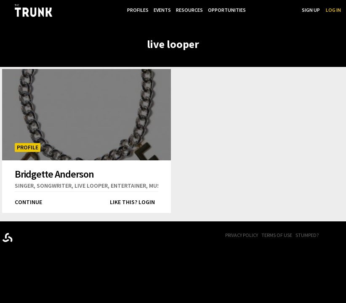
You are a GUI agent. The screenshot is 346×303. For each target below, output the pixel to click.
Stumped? (307, 235)
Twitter (342, 235)
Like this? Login (132, 202)
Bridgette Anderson (54, 173)
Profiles (134, 10)
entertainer (128, 185)
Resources (187, 10)
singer (24, 185)
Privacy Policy (241, 235)
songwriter (54, 185)
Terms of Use (276, 235)
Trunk (44, 235)
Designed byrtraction (7, 237)
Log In (333, 10)
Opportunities (226, 10)
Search (287, 10)
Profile (27, 147)
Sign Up (311, 10)
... (253, 10)
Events (159, 10)
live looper (91, 185)
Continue (28, 202)
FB (331, 235)
